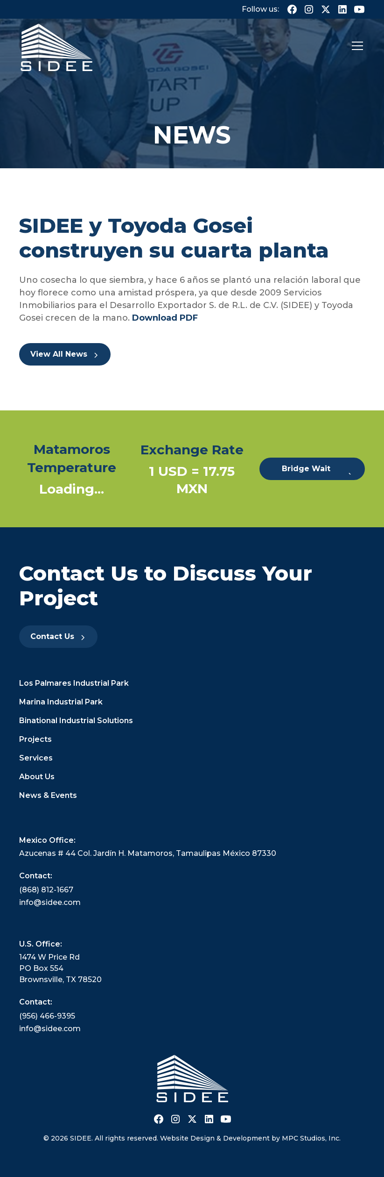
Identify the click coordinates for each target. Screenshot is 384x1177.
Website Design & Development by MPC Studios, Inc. (250, 1138)
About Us (37, 776)
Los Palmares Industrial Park (74, 683)
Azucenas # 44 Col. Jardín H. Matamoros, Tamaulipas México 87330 (147, 853)
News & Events (48, 795)
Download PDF (164, 318)
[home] (56, 46)
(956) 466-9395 (47, 1016)
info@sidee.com (50, 902)
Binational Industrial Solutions (76, 720)
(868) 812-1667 (46, 889)
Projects (35, 739)
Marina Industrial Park (61, 701)
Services (36, 758)
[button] (355, 46)
